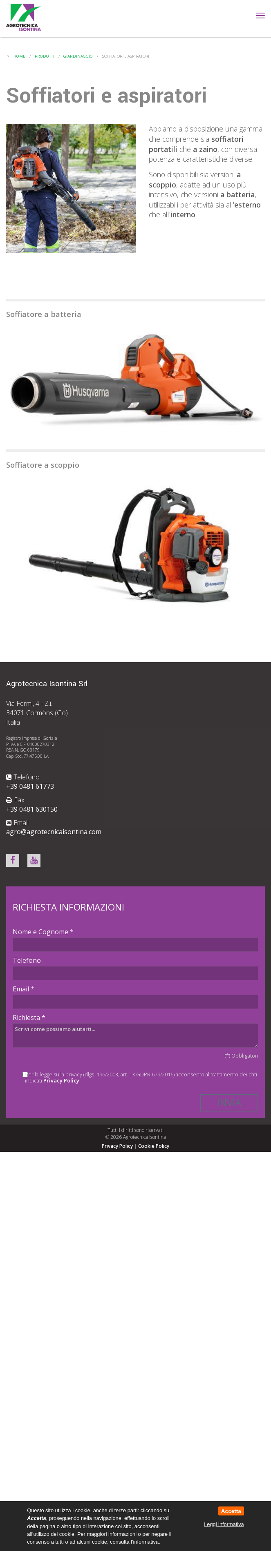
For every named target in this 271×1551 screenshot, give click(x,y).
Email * (23, 988)
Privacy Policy (61, 1080)
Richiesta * (29, 1017)
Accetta (231, 1511)
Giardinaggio (78, 56)
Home (19, 56)
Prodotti (44, 56)
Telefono (27, 960)
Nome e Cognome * (43, 931)
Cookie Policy (153, 1146)
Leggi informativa (224, 1524)
